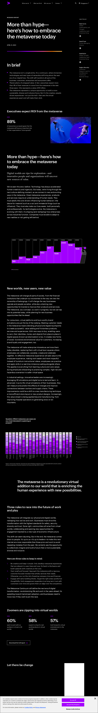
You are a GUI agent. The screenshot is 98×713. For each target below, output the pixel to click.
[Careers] (59, 3)
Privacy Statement (40, 707)
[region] (49, 704)
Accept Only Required (73, 704)
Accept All (73, 700)
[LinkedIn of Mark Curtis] (80, 36)
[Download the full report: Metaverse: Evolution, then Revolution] (18, 642)
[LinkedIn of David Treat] (80, 48)
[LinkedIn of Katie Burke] (80, 62)
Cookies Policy (29, 707)
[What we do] (26, 3)
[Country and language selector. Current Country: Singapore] (84, 3)
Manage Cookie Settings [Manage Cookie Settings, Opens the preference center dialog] (73, 709)
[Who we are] (48, 3)
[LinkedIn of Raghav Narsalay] (80, 80)
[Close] (95, 698)
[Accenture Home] (8, 3)
